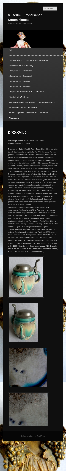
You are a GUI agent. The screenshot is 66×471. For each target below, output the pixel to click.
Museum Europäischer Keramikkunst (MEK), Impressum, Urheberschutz (28, 115)
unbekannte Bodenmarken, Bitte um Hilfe (23, 107)
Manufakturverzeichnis (47, 102)
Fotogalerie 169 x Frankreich (19, 97)
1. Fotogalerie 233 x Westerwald (20, 81)
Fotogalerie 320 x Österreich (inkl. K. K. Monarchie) (26, 92)
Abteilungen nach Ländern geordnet (22, 102)
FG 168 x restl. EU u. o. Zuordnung (21, 66)
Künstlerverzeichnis (15, 60)
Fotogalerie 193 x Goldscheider (37, 60)
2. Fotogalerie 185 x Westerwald (20, 87)
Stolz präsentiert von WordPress (33, 436)
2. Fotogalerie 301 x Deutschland (20, 76)
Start (10, 50)
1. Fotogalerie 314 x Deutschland (20, 71)
